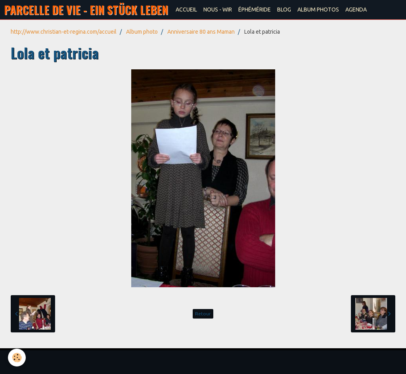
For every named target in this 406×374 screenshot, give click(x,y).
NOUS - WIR (217, 9)
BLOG (284, 9)
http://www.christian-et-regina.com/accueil (64, 32)
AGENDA (356, 9)
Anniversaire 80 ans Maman (201, 32)
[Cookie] (17, 357)
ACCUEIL (186, 9)
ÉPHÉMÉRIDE (254, 9)
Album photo (142, 32)
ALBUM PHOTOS (318, 9)
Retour (203, 313)
